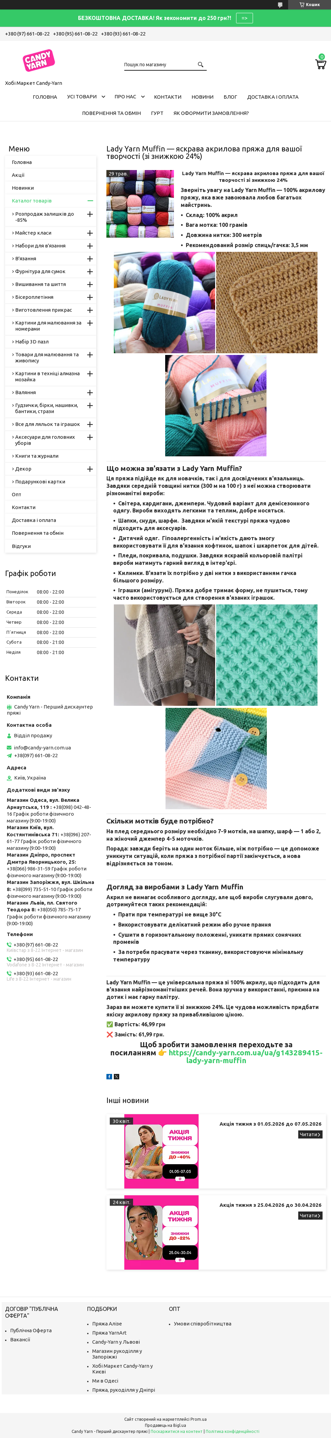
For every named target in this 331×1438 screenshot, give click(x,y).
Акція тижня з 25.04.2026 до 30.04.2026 (271, 1205)
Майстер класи (33, 233)
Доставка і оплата (273, 97)
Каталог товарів (32, 200)
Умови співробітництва (202, 1323)
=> (244, 18)
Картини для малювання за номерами (48, 326)
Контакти (167, 97)
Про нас (125, 96)
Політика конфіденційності (232, 1431)
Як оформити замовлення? (211, 113)
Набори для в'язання (40, 245)
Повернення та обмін (111, 113)
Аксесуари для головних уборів (45, 440)
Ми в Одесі (105, 1381)
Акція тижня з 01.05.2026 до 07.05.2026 (271, 1124)
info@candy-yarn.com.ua (42, 747)
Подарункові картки (40, 481)
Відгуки (21, 546)
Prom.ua (198, 1419)
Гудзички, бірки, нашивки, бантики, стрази (46, 408)
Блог (230, 97)
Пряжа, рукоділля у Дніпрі (123, 1390)
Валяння (25, 392)
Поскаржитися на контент (177, 1431)
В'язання (25, 258)
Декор (23, 469)
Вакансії (20, 1339)
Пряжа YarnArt (109, 1333)
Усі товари (82, 96)
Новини (202, 97)
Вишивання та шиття (40, 284)
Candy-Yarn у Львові (116, 1342)
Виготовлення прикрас (43, 310)
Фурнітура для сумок (40, 271)
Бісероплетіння (34, 297)
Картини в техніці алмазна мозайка (47, 376)
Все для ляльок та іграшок (47, 424)
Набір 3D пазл (32, 341)
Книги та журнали (36, 456)
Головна (45, 97)
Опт (16, 494)
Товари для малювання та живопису (47, 357)
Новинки (23, 188)
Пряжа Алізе (107, 1323)
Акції (18, 175)
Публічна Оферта (31, 1330)
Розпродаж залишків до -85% (44, 217)
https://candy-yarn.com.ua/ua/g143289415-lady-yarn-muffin (246, 1056)
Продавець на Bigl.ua (165, 1425)
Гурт (157, 113)
